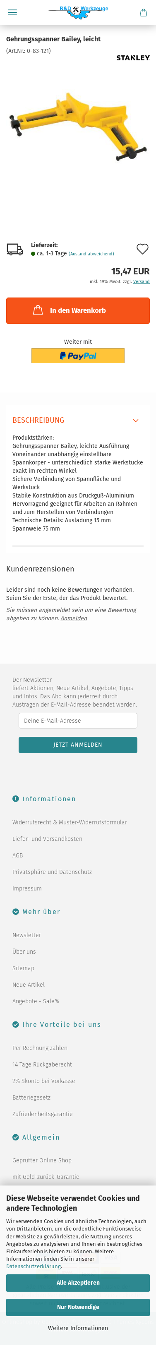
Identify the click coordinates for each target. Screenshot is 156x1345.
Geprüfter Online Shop (42, 1160)
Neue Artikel (28, 984)
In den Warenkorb (68, 310)
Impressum (27, 888)
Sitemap (23, 968)
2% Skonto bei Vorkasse (43, 1081)
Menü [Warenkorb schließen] (12, 12)
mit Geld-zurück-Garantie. (46, 1177)
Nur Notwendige (78, 1307)
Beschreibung (38, 420)
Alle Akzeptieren (78, 1282)
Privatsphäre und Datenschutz (52, 872)
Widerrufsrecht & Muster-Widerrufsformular (69, 822)
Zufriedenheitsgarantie (42, 1114)
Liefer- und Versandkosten (47, 839)
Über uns (24, 951)
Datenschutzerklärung (33, 1266)
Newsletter (26, 935)
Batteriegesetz (31, 1097)
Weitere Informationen (78, 1328)
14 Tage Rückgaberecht (42, 1064)
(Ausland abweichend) (91, 254)
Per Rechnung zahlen (39, 1048)
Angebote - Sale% (35, 1001)
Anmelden (73, 618)
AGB (17, 855)
